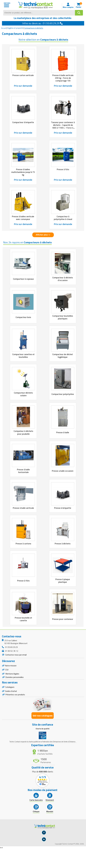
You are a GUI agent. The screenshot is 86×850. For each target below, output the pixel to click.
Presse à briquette (62, 508)
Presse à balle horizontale (23, 471)
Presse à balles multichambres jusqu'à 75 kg (23, 172)
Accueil (3, 28)
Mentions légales (12, 674)
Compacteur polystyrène (62, 394)
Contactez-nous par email (16, 654)
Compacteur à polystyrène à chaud (63, 218)
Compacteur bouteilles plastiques (62, 317)
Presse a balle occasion (62, 470)
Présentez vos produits (15, 696)
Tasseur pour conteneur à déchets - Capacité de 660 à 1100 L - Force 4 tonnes (63, 126)
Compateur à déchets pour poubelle (23, 432)
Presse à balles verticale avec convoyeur (23, 218)
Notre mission (11, 665)
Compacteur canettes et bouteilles (23, 356)
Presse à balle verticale (23, 508)
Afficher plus (43, 235)
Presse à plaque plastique (62, 581)
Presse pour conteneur (62, 619)
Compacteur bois (23, 317)
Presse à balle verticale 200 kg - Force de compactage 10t (62, 78)
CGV (6, 670)
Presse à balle (62, 432)
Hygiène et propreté (15, 28)
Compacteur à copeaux (23, 279)
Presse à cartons (23, 543)
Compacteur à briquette (23, 122)
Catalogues (9, 687)
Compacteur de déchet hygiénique (62, 356)
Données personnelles (14, 678)
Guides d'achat (11, 692)
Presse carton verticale (23, 75)
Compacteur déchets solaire (23, 394)
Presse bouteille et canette (23, 619)
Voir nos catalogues (42, 717)
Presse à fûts (63, 169)
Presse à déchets (63, 543)
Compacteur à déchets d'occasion (62, 279)
